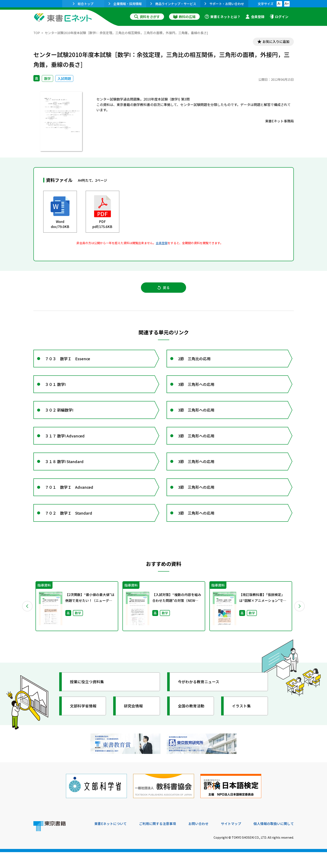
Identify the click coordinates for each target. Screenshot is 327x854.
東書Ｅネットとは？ (222, 16)
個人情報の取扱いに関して (273, 825)
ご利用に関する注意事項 (157, 825)
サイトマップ (231, 825)
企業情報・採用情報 (125, 3)
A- (279, 3)
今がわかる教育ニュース (198, 684)
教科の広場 (184, 16)
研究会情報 (133, 708)
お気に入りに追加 (275, 41)
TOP (36, 32)
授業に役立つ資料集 (87, 684)
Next (299, 609)
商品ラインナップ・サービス (173, 3)
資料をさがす (147, 16)
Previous (27, 609)
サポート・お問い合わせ (224, 3)
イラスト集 (241, 708)
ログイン (278, 16)
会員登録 (255, 16)
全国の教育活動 (191, 708)
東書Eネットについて (110, 825)
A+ (287, 3)
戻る (164, 287)
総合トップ (83, 3)
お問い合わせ (198, 825)
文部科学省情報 (83, 708)
